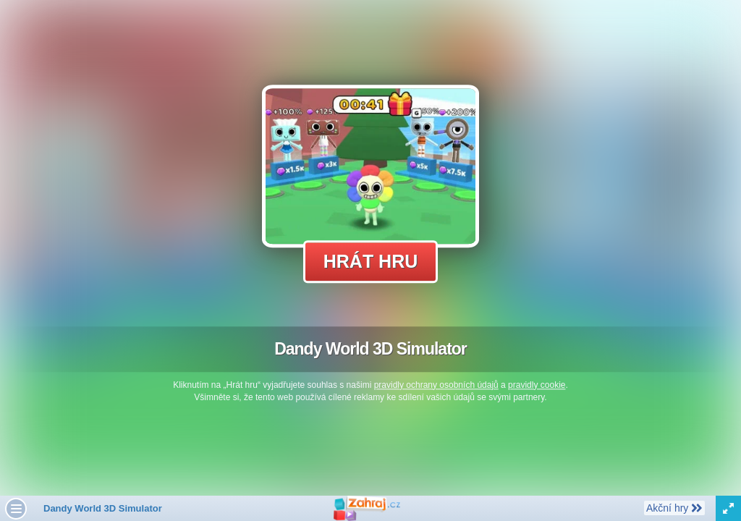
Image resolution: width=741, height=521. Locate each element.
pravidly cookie (536, 385)
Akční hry (674, 507)
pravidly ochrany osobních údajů (436, 385)
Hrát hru (370, 261)
